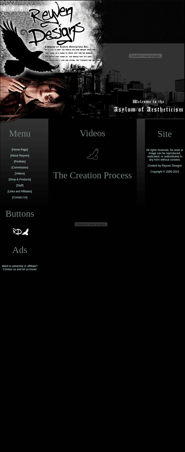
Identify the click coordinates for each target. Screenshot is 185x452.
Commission (19, 167)
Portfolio (20, 161)
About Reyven (19, 155)
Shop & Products (19, 179)
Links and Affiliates (19, 191)
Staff (20, 185)
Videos (20, 173)
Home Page (19, 149)
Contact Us (19, 197)
